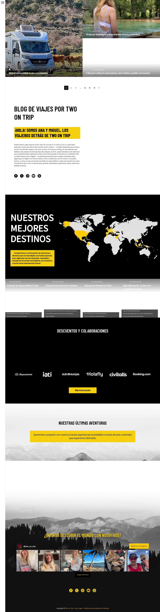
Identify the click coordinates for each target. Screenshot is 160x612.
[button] (99, 88)
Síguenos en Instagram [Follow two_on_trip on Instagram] (139, 546)
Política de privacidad (91, 608)
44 (94, 88)
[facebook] (16, 176)
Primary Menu (2, 2)
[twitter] (22, 176)
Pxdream (106, 608)
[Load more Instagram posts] (82, 574)
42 (85, 88)
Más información (82, 390)
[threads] (39, 176)
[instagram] (27, 176)
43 (89, 88)
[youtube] (33, 176)
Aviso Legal (78, 608)
